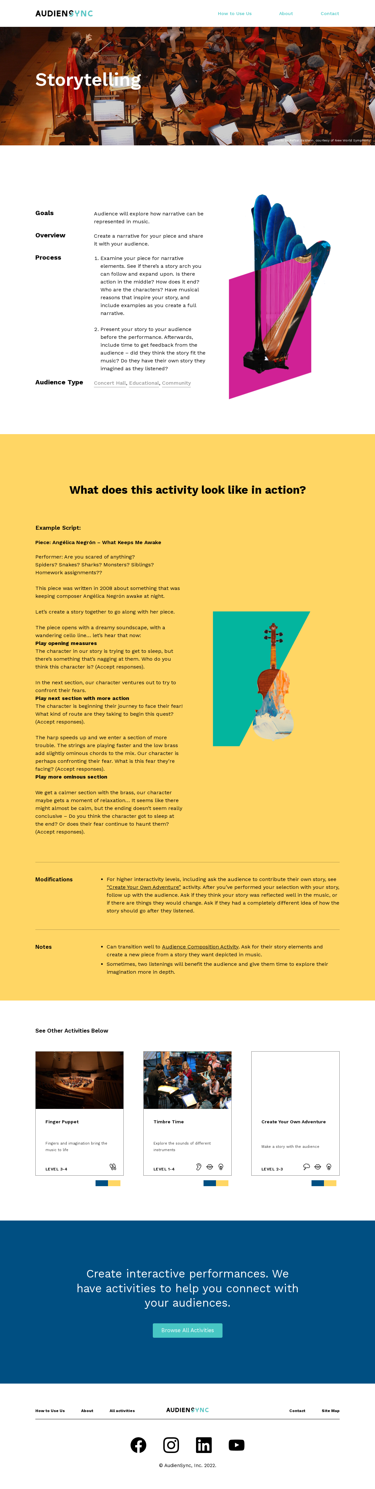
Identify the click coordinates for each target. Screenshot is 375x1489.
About (286, 13)
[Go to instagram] (171, 1446)
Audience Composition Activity (200, 947)
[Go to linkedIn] (204, 1446)
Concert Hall (110, 383)
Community (176, 383)
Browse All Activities (187, 1330)
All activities (122, 1410)
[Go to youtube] (236, 1446)
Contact (330, 13)
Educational (144, 383)
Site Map (331, 1410)
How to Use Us (235, 13)
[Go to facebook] (138, 1446)
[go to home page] (64, 13)
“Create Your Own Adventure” (144, 887)
